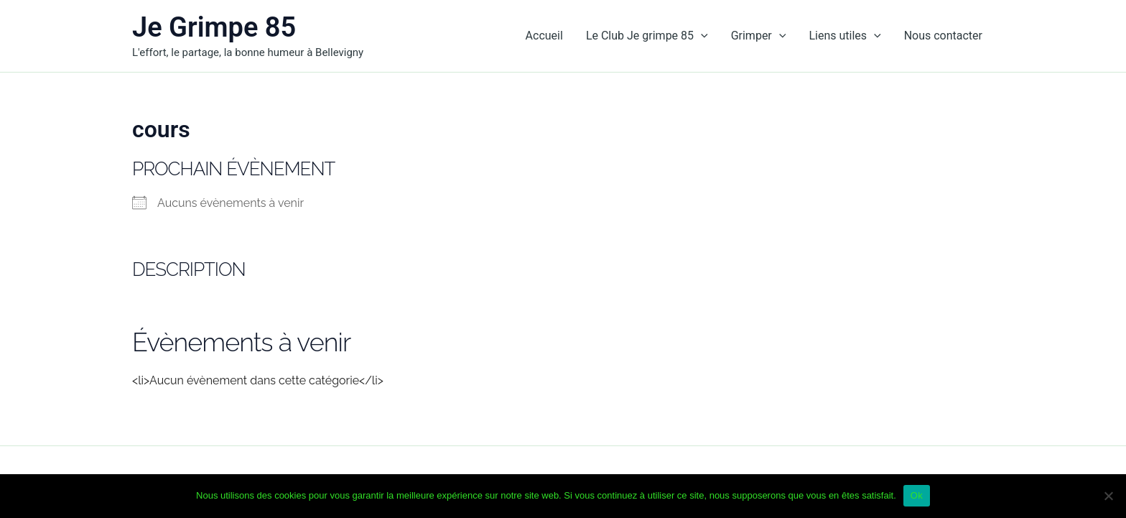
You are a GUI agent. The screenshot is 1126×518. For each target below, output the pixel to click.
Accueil (544, 35)
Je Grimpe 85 (214, 27)
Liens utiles (844, 36)
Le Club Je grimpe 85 (647, 36)
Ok (917, 495)
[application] (701, 36)
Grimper (758, 36)
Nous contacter (943, 35)
